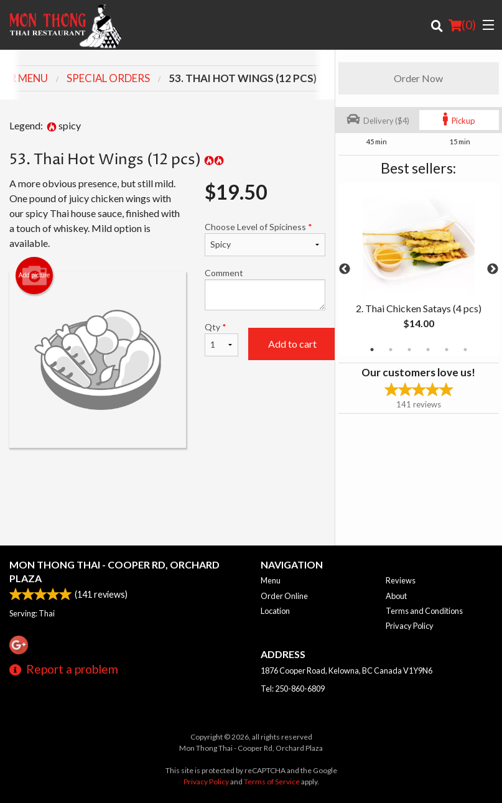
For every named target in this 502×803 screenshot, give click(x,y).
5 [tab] (446, 349)
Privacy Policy (410, 626)
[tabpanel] (419, 269)
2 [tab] (390, 349)
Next (492, 269)
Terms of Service (272, 781)
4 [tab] (428, 349)
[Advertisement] (167, 488)
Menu (271, 580)
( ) (462, 25)
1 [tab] (372, 349)
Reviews (401, 580)
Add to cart (292, 344)
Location (275, 611)
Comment (265, 288)
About (396, 596)
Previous (344, 269)
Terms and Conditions (424, 611)
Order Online (284, 596)
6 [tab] (465, 349)
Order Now (418, 78)
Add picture (34, 275)
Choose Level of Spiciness (265, 238)
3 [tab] (409, 349)
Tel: (293, 689)
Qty (221, 339)
